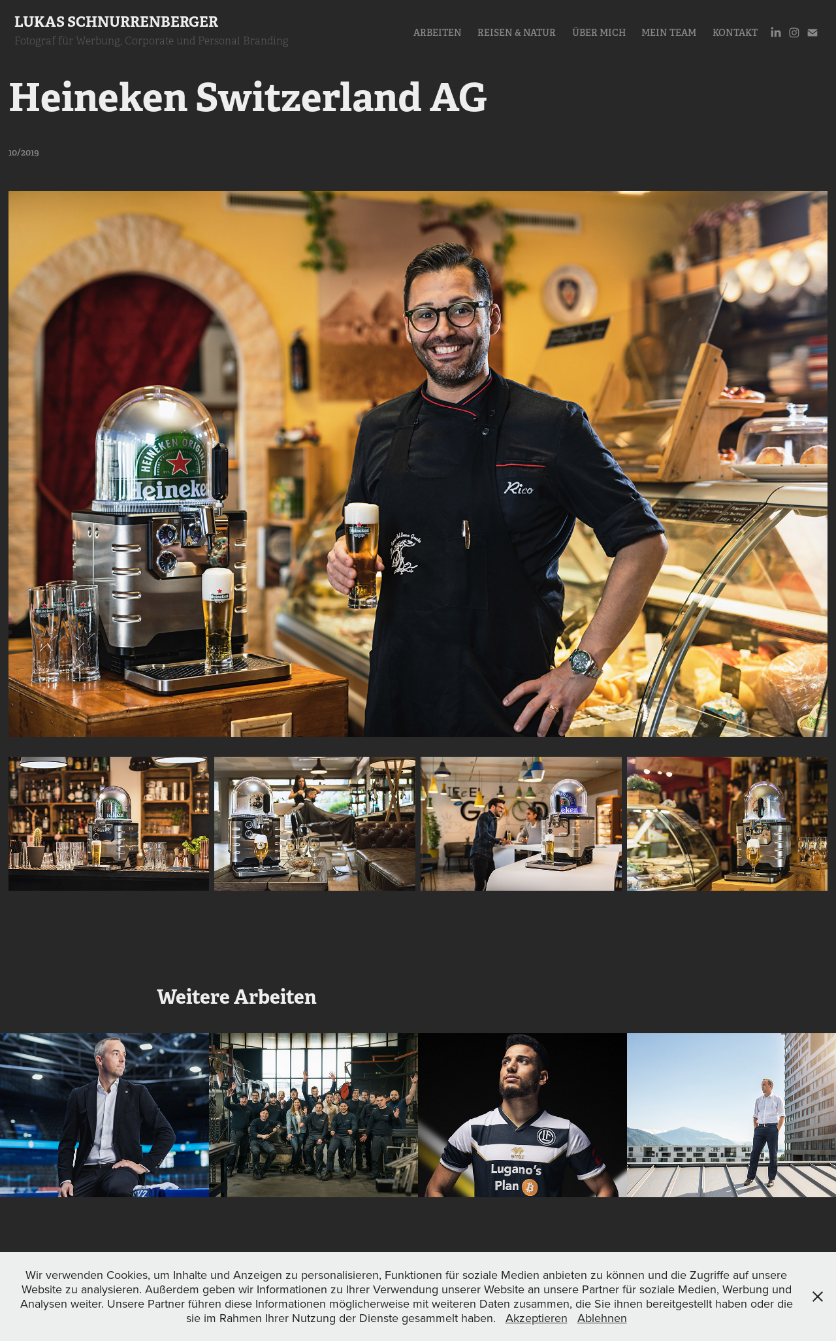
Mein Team (668, 33)
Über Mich (599, 33)
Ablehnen (602, 1318)
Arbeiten (437, 33)
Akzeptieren (537, 1318)
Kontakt (735, 33)
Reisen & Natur (516, 33)
